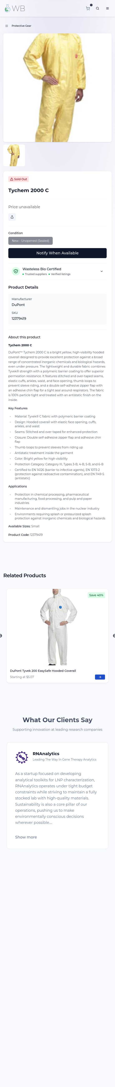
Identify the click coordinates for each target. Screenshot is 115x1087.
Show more (26, 837)
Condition (15, 233)
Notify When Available (57, 253)
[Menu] (107, 8)
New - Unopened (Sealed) (30, 241)
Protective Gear (21, 25)
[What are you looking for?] (97, 8)
